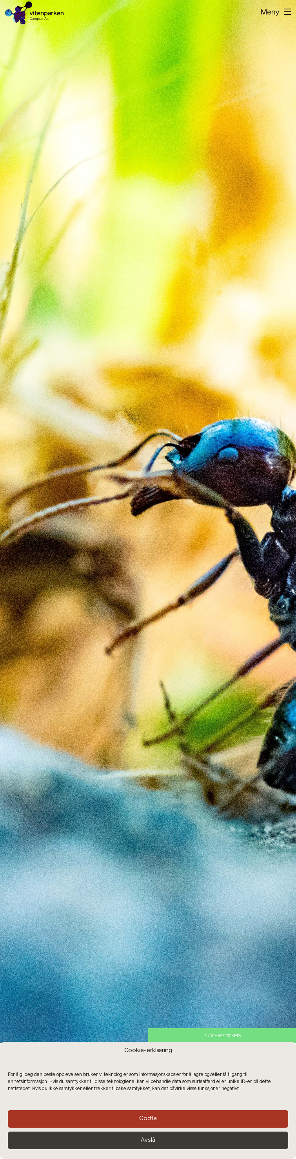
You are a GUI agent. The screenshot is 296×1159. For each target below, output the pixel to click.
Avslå (148, 1140)
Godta (148, 1119)
